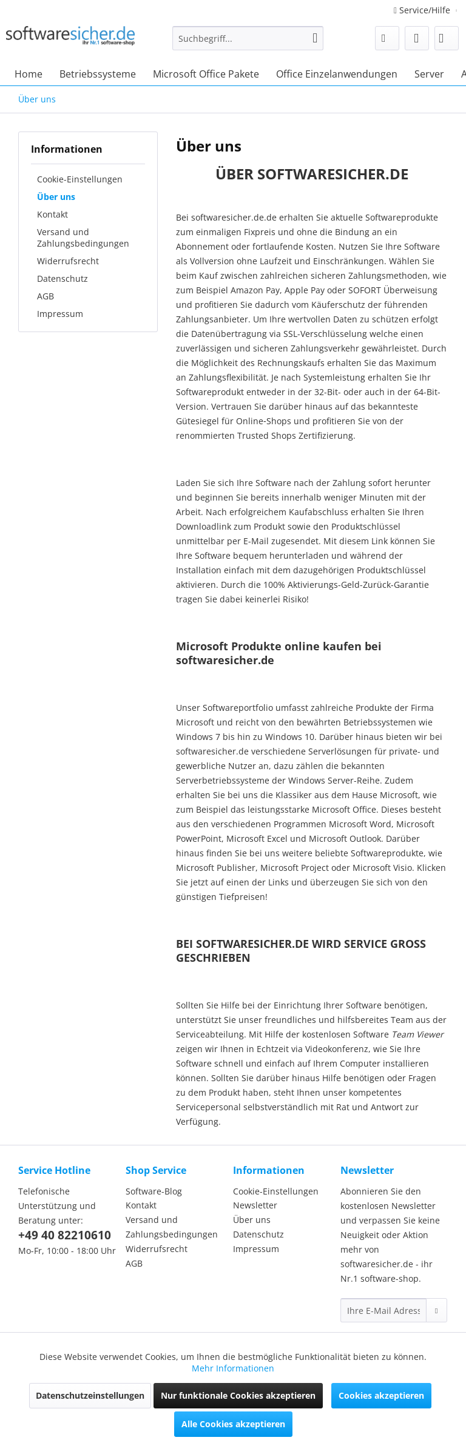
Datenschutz (62, 278)
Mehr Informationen (233, 1368)
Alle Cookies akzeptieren (233, 1424)
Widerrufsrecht (68, 261)
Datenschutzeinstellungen (90, 1395)
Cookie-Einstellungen (80, 179)
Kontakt (52, 214)
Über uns (56, 196)
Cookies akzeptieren (381, 1395)
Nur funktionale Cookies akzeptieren (238, 1395)
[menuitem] (248, 44)
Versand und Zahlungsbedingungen (83, 237)
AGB (45, 296)
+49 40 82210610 (64, 1235)
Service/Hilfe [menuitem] (423, 10)
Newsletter (255, 1205)
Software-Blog (154, 1191)
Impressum (60, 313)
